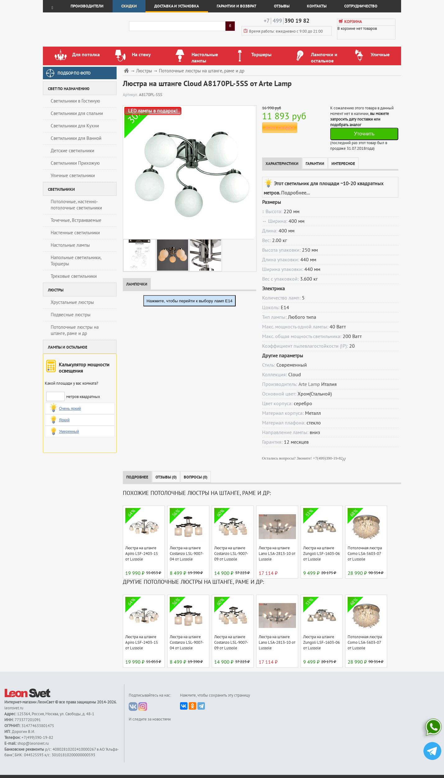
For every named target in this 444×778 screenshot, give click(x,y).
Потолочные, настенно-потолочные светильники (76, 205)
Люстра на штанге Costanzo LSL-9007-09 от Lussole (231, 554)
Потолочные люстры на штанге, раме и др (75, 330)
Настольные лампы (70, 245)
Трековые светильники (74, 276)
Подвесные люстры (70, 315)
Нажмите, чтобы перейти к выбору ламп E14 (189, 301)
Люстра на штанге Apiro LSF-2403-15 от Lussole (141, 554)
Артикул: (131, 94)
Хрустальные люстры (72, 302)
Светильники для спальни (77, 113)
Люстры (144, 71)
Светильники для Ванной (76, 138)
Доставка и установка (176, 6)
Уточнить (364, 133)
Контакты (316, 6)
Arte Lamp (309, 384)
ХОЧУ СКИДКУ (279, 128)
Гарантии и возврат (236, 6)
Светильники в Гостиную (75, 101)
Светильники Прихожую (75, 163)
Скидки (129, 6)
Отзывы (281, 6)
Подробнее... (295, 193)
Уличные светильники (73, 175)
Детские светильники (72, 150)
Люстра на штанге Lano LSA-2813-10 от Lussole (277, 554)
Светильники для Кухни (75, 126)
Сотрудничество (360, 6)
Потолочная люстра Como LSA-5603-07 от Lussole (365, 554)
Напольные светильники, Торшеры (76, 261)
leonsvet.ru (13, 708)
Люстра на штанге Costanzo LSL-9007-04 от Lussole (187, 554)
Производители (87, 6)
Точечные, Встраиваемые (76, 220)
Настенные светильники (75, 233)
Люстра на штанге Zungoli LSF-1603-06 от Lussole (321, 554)
